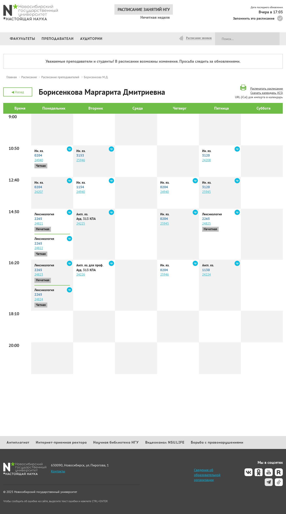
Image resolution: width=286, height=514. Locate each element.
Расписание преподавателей (60, 77)
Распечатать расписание (266, 88)
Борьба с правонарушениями (217, 442)
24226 (80, 274)
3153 (80, 155)
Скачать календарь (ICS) (267, 93)
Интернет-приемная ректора (61, 442)
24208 (206, 160)
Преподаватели (58, 39)
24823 (38, 274)
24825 (206, 223)
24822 (38, 248)
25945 (206, 192)
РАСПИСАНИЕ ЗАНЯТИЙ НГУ (144, 9)
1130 (206, 270)
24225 (80, 223)
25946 (80, 160)
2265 (38, 219)
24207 (38, 192)
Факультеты (22, 39)
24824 (38, 299)
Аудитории (91, 39)
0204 (38, 155)
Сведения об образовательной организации (207, 475)
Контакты (58, 471)
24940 (38, 160)
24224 (206, 274)
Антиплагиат (17, 442)
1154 (80, 187)
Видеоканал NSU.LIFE (164, 442)
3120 (206, 155)
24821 (38, 223)
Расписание (29, 77)
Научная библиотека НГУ (116, 442)
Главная (11, 77)
